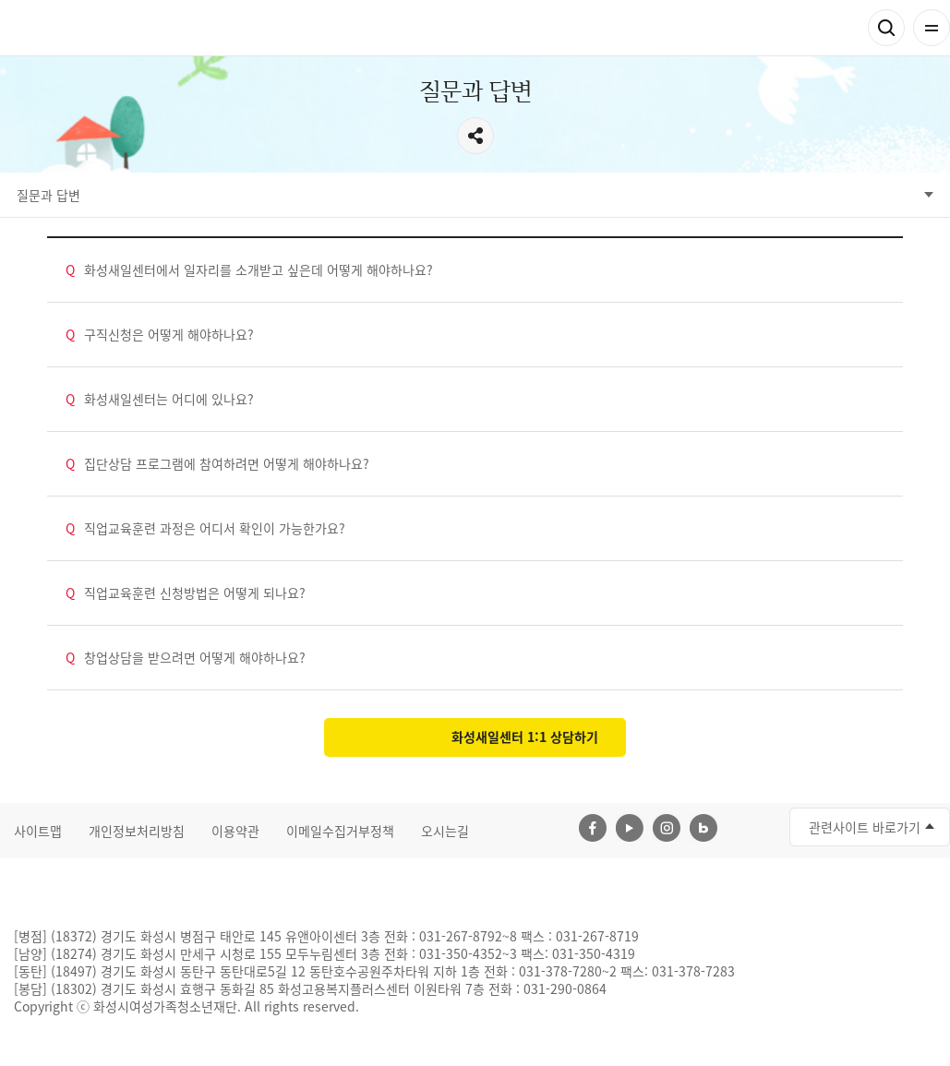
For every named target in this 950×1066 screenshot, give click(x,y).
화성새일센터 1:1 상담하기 (524, 736)
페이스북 (593, 828)
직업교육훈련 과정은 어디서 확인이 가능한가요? (205, 528)
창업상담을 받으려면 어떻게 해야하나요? (186, 657)
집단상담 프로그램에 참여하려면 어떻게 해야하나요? (217, 463)
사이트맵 (38, 830)
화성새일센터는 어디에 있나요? (160, 399)
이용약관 (235, 830)
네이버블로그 (703, 828)
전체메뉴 (931, 27)
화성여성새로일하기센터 (110, 28)
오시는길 (445, 830)
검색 (886, 27)
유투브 (629, 828)
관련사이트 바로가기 (864, 827)
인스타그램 (666, 828)
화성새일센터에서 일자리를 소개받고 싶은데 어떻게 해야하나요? (249, 270)
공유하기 (475, 135)
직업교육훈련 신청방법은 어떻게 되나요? (186, 593)
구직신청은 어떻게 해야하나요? (160, 334)
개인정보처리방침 (137, 830)
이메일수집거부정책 (340, 830)
